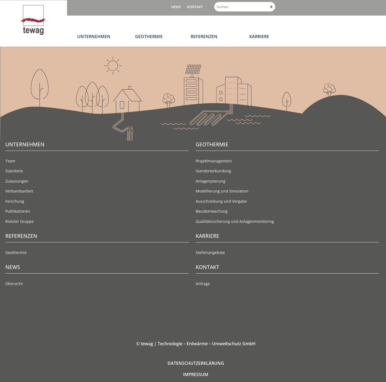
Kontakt (195, 6)
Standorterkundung (213, 170)
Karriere (259, 36)
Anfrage (203, 283)
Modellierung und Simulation (222, 191)
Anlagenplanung (210, 181)
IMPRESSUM (195, 374)
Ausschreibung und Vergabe (221, 201)
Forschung (14, 201)
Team (10, 160)
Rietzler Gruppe (19, 221)
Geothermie (149, 36)
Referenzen (204, 36)
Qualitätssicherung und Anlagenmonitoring (235, 221)
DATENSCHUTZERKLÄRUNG (196, 363)
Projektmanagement (214, 160)
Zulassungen (16, 181)
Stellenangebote (210, 252)
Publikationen (17, 211)
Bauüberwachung (212, 211)
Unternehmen (93, 36)
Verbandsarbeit (19, 191)
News (176, 6)
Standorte (14, 170)
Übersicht (14, 283)
